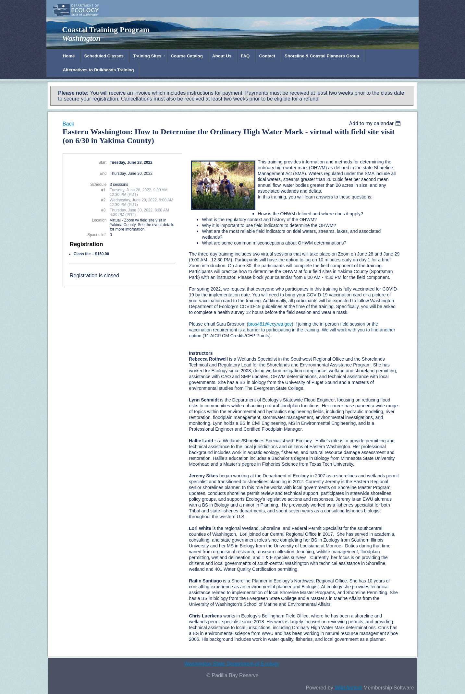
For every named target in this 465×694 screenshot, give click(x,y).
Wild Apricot (348, 687)
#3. (104, 210)
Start (102, 162)
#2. (104, 200)
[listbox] (376, 123)
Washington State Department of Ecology (231, 663)
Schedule (98, 184)
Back (68, 123)
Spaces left (96, 235)
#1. (104, 190)
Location (99, 220)
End (103, 173)
